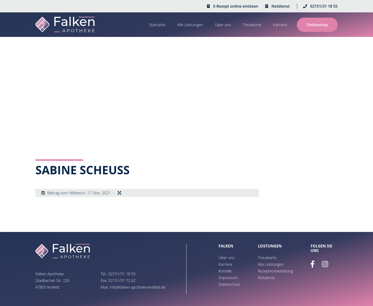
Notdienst (280, 6)
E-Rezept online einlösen (235, 6)
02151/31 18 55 (324, 6)
